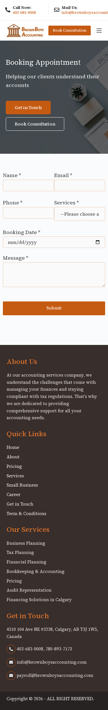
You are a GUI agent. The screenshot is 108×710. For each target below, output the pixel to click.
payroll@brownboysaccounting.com (50, 675)
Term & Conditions (26, 513)
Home (13, 447)
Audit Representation (29, 590)
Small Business (22, 485)
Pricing (14, 466)
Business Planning (26, 543)
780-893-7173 (59, 649)
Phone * (28, 207)
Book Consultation (69, 30)
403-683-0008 (24, 12)
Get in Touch (20, 504)
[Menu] (99, 30)
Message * (54, 270)
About (13, 457)
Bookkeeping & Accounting (36, 571)
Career (13, 494)
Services (15, 476)
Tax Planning (20, 552)
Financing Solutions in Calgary (39, 600)
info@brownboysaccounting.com (47, 662)
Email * (79, 180)
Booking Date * (54, 237)
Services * (79, 208)
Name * (28, 180)
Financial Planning (26, 562)
